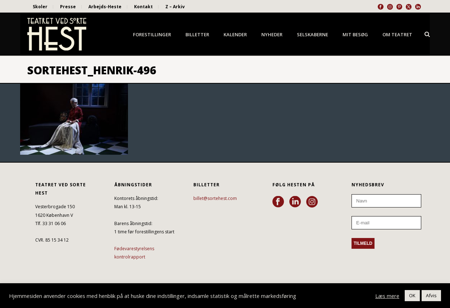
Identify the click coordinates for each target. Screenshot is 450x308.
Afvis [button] (431, 295)
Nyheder (272, 34)
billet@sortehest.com (215, 198)
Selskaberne (312, 34)
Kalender (235, 34)
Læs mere (387, 296)
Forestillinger (152, 34)
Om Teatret (397, 34)
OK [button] (412, 295)
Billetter (197, 34)
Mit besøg (355, 34)
